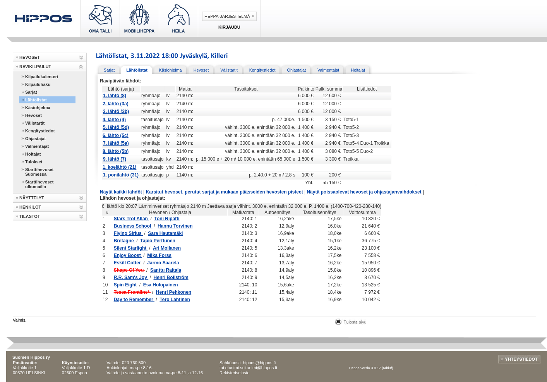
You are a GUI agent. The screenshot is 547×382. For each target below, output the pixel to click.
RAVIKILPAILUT (35, 66)
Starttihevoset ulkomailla (39, 184)
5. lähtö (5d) (116, 127)
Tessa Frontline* (132, 292)
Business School (133, 226)
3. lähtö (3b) (116, 111)
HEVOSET (29, 57)
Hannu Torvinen (175, 226)
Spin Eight (126, 285)
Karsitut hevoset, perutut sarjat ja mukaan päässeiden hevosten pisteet (224, 192)
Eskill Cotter (128, 263)
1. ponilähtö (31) (121, 175)
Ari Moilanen (167, 248)
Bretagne (124, 240)
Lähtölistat (36, 100)
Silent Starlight (131, 248)
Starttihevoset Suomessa (39, 171)
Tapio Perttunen (157, 240)
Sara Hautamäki (165, 233)
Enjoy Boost (128, 255)
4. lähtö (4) (114, 119)
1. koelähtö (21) (119, 167)
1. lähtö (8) (114, 95)
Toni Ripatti (167, 218)
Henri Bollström (171, 277)
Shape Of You (129, 270)
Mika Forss (159, 255)
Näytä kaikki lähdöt (121, 192)
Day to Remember (134, 299)
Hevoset (33, 115)
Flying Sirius (128, 233)
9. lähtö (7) (114, 159)
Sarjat (31, 92)
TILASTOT (29, 216)
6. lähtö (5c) (116, 135)
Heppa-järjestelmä (227, 16)
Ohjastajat (35, 138)
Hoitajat (33, 154)
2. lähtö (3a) (116, 103)
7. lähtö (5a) (116, 143)
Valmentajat (37, 146)
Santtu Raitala (165, 270)
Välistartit (35, 123)
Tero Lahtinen (174, 299)
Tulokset (33, 161)
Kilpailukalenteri (41, 76)
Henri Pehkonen (173, 292)
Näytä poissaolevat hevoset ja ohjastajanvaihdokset (364, 192)
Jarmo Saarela (163, 263)
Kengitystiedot (40, 130)
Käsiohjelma (37, 107)
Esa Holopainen (160, 285)
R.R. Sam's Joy (131, 277)
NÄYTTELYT (31, 197)
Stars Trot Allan (131, 218)
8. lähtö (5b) (116, 151)
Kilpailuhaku (37, 84)
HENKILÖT (30, 207)
